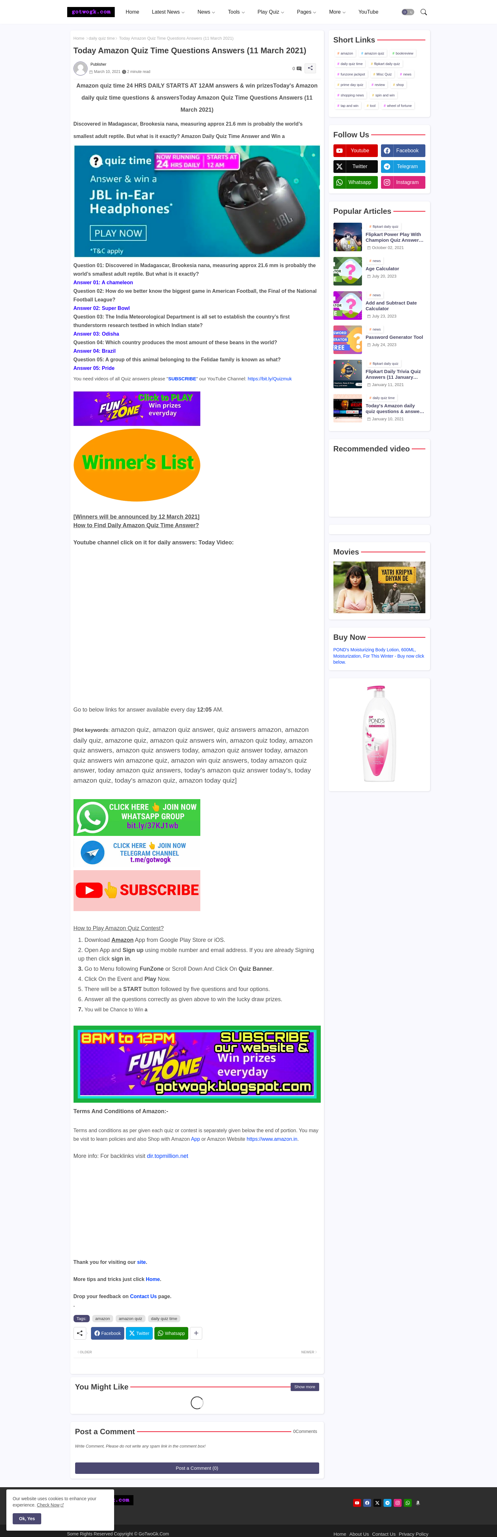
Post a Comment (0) (197, 1468)
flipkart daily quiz (387, 64)
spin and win (385, 95)
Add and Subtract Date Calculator (391, 305)
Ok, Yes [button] (27, 1518)
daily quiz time (102, 38)
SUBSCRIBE (182, 378)
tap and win (349, 106)
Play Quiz (268, 12)
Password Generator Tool (394, 337)
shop (400, 85)
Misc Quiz (384, 74)
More (334, 12)
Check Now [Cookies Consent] (48, 1504)
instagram (407, 182)
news (407, 74)
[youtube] (357, 1503)
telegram (407, 166)
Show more (304, 1386)
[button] (408, 12)
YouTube (368, 12)
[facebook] (367, 1503)
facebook (407, 150)
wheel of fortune (399, 106)
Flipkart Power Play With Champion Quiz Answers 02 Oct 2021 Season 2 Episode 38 (394, 237)
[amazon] (418, 1503)
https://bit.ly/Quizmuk (270, 378)
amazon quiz (130, 1318)
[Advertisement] (197, 1213)
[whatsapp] (408, 1503)
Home (132, 12)
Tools (234, 12)
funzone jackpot (353, 74)
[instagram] (398, 1503)
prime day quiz (352, 85)
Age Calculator (382, 268)
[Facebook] (107, 1333)
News (203, 12)
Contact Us (143, 1296)
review (380, 85)
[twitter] (377, 1503)
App (195, 1139)
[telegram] (387, 1503)
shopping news (352, 95)
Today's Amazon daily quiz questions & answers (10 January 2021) (395, 408)
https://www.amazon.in (272, 1139)
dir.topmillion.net (167, 1156)
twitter (359, 166)
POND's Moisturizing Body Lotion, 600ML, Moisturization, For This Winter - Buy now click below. (378, 656)
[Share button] (196, 1333)
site (141, 1262)
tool (373, 106)
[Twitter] (139, 1333)
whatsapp (359, 182)
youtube (360, 150)
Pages (304, 12)
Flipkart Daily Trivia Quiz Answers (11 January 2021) (393, 374)
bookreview (404, 53)
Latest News (166, 12)
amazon (102, 1318)
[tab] (132, 12)
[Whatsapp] (171, 1333)
